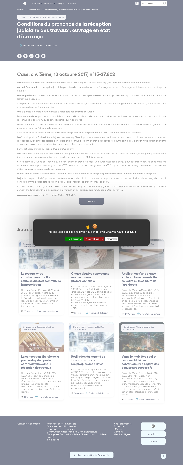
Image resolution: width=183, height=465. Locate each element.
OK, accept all (74, 239)
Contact (72, 3)
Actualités (48, 3)
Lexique (60, 3)
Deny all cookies (94, 239)
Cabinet (36, 3)
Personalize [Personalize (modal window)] (111, 239)
